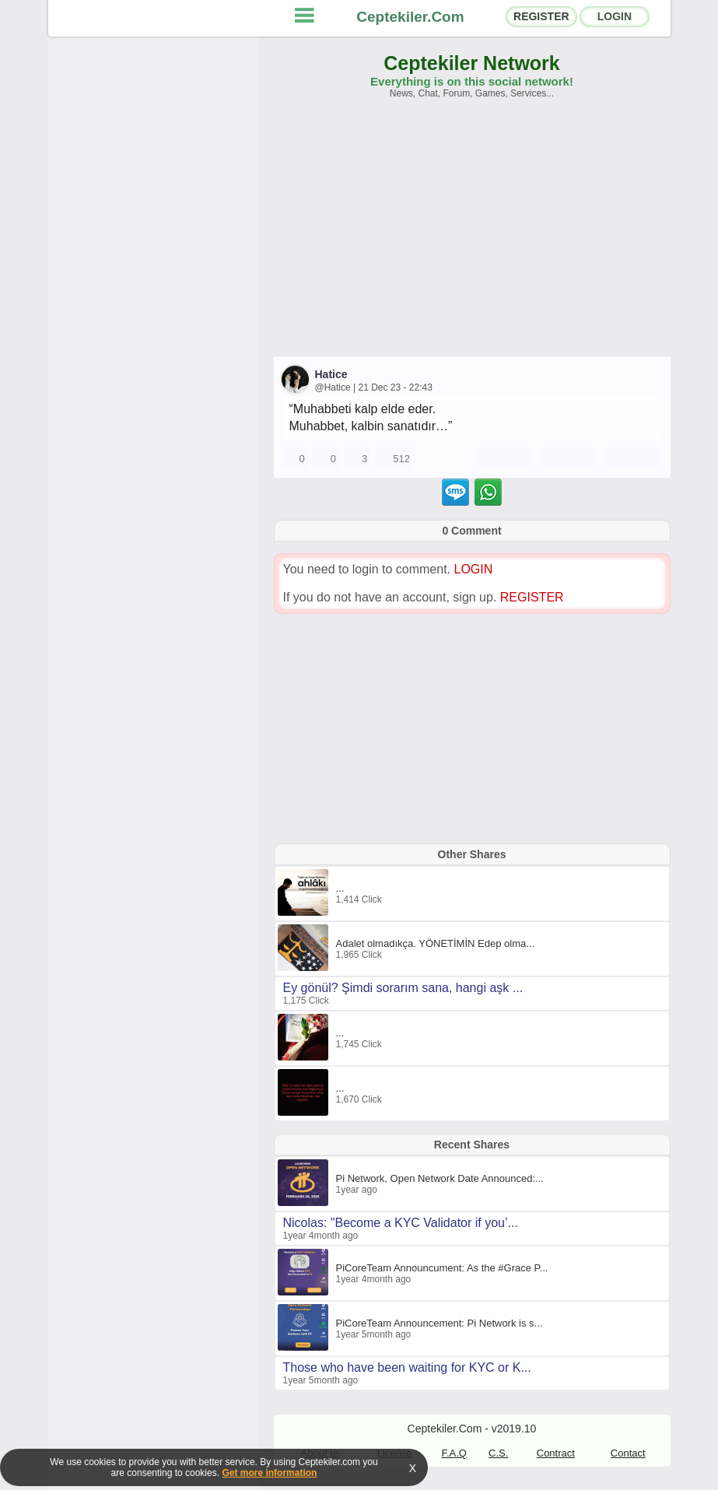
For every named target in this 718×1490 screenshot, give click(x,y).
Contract (556, 1453)
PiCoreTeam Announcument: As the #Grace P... (442, 1268)
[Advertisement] (472, 235)
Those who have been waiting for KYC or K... (407, 1367)
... (340, 888)
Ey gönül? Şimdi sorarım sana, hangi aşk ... (403, 987)
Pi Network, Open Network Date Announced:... (440, 1178)
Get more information (269, 1472)
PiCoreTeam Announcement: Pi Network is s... (439, 1323)
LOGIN (614, 16)
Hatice (331, 374)
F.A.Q (454, 1453)
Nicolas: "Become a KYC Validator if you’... (400, 1222)
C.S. (498, 1453)
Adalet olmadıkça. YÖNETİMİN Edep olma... (435, 943)
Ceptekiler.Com (410, 17)
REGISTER (541, 16)
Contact (628, 1453)
